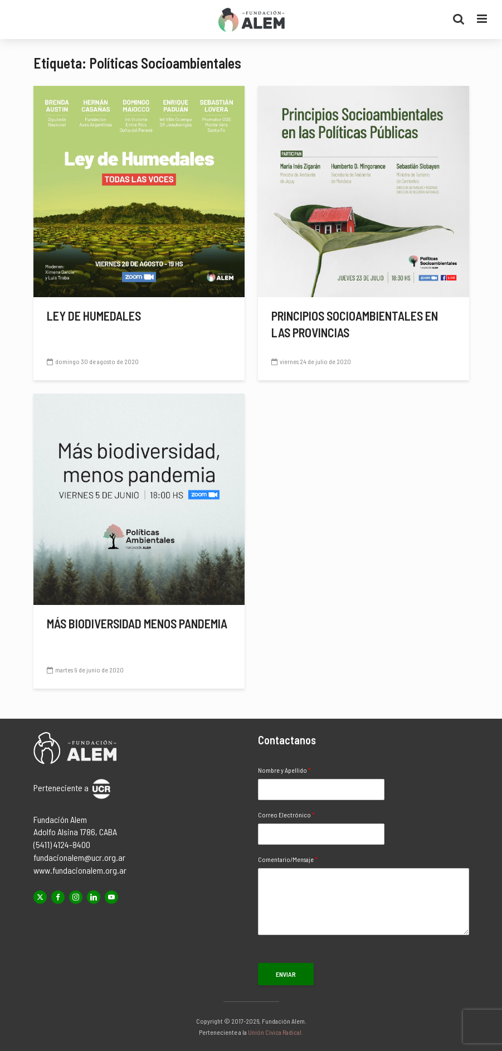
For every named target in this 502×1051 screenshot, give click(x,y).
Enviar (286, 974)
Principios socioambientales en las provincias (354, 324)
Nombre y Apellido (284, 770)
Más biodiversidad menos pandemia (137, 623)
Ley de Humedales (94, 315)
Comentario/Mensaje (288, 859)
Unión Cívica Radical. (275, 1032)
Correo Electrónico (286, 814)
